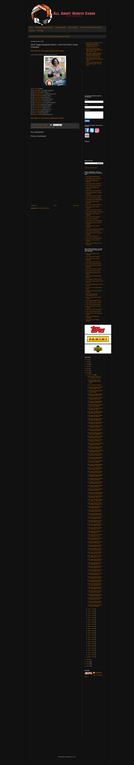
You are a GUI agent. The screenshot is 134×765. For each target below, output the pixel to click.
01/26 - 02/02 (91, 650)
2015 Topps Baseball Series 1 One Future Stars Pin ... (94, 539)
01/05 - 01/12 (91, 656)
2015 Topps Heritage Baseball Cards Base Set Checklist (94, 493)
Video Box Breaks (60, 27)
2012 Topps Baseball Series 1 (93, 300)
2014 (87, 372)
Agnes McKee (38, 99)
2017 (87, 366)
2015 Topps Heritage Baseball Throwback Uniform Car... (94, 475)
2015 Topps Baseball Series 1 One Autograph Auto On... (94, 588)
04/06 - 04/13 (91, 639)
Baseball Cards (38, 127)
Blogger (74, 756)
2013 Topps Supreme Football (93, 269)
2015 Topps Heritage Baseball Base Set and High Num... (94, 419)
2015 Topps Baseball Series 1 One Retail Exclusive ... (94, 574)
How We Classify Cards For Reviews (91, 27)
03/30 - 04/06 (91, 641)
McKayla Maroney (39, 94)
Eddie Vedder (38, 95)
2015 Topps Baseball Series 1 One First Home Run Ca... (94, 549)
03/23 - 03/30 (91, 643)
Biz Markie (37, 97)
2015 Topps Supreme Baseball (93, 178)
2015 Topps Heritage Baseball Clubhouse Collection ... (94, 426)
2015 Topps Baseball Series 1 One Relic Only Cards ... (94, 591)
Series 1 (49, 127)
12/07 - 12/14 (91, 611)
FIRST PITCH (34, 88)
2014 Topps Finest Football (92, 256)
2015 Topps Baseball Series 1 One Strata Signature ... (94, 507)
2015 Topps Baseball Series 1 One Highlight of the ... (94, 532)
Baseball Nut (98, 672)
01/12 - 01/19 (91, 654)
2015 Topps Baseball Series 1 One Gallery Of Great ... (94, 535)
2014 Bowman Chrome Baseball (94, 220)
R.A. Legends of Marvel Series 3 (94, 279)
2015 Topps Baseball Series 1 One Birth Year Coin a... (94, 556)
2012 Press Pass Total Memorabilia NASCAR (91, 294)
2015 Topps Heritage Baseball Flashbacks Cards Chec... (94, 423)
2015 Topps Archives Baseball (93, 185)
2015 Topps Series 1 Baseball (93, 197)
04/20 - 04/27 (91, 635)
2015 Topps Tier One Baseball (93, 190)
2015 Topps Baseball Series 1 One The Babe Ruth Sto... (94, 567)
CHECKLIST (47, 51)
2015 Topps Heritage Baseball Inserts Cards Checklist (94, 412)
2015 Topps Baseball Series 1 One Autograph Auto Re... (94, 577)
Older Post (76, 205)
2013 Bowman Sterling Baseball (94, 238)
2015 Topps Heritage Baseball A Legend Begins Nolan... (95, 451)
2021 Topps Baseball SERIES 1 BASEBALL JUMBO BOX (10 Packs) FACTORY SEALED (94, 55)
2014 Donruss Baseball (92, 218)
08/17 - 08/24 (91, 628)
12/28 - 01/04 (91, 374)
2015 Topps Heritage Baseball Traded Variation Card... (94, 387)
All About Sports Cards (34, 6)
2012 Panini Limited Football (93, 271)
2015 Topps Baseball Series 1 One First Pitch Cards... (94, 542)
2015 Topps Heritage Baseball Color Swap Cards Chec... (94, 465)
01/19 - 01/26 (91, 652)
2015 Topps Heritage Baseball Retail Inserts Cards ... (94, 409)
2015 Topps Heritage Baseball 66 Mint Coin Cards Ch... (94, 440)
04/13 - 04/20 (91, 637)
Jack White (37, 92)
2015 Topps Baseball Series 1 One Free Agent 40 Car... (94, 546)
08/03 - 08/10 (91, 630)
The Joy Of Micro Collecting (94, 385)
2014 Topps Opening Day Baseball (94, 229)
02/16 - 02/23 (91, 648)
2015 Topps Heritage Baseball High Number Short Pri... (94, 496)
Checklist (44, 127)
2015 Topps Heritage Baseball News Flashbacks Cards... (94, 458)
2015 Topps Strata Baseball (93, 176)
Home (31, 27)
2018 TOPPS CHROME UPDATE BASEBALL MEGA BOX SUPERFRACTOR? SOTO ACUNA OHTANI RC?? (94, 44)
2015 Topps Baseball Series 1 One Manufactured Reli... (94, 581)
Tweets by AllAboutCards (91, 167)
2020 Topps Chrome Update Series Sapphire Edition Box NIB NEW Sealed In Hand (94, 50)
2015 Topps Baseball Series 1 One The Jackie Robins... (94, 525)
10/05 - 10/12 (91, 620)
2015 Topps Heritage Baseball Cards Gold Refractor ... (94, 486)
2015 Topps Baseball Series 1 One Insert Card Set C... (94, 598)
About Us (32, 30)
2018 (87, 364)
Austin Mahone (38, 101)
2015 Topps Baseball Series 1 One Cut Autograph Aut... (94, 584)
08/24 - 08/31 (91, 626)
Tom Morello (37, 107)
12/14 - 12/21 (91, 609)
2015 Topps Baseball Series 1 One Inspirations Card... (94, 528)
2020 (87, 359)
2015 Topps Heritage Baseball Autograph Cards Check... (94, 402)
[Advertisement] (55, 191)
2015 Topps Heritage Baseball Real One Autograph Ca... (94, 433)
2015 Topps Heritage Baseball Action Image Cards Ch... (94, 468)
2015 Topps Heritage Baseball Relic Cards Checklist (94, 405)
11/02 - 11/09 (91, 615)
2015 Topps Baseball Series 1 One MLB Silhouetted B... (94, 521)
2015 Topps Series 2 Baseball (93, 183)
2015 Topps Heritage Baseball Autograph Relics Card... (94, 398)
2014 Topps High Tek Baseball (93, 210)
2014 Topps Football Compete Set (94, 211)
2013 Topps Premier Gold (92, 236)
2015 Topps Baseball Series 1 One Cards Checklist (94, 605)
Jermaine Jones (38, 102)
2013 (87, 659)
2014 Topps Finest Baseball (93, 217)
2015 (87, 370)
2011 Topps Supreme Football (93, 311)
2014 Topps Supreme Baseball (93, 204)
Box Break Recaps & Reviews (44, 27)
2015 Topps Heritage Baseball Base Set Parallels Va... (94, 416)
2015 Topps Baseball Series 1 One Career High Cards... (94, 553)
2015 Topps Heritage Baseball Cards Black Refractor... (94, 479)
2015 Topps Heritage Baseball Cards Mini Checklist (94, 489)
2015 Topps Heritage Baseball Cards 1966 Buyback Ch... (94, 447)
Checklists (40, 30)
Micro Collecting (73, 27)
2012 (87, 661)
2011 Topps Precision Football (93, 302)
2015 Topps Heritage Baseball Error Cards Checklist (94, 461)
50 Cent (36, 112)
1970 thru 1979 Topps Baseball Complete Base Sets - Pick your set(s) (94, 64)
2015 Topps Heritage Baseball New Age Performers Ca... (94, 454)
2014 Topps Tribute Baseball (93, 231)
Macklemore (37, 109)
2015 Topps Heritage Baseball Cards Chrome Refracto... (94, 482)
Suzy (35, 111)
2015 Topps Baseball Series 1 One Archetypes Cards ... (94, 570)
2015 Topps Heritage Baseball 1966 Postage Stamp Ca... (94, 437)
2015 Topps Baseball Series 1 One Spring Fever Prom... (94, 510)
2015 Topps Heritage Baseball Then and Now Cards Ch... (94, 472)
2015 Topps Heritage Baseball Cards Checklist (94, 391)
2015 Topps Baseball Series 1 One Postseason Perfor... (94, 517)
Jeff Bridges (37, 90)
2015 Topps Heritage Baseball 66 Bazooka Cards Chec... (94, 395)
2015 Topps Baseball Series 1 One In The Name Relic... (94, 560)
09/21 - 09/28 (91, 622)
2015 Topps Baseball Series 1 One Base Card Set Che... (94, 602)
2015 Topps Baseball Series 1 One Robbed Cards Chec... (94, 514)
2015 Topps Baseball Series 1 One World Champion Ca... (94, 503)
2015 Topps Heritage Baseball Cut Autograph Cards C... (94, 430)
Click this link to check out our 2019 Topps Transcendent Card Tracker (49, 36)
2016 (87, 368)
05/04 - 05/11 (91, 633)
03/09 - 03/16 (91, 646)
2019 (87, 362)
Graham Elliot (38, 106)
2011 (87, 664)
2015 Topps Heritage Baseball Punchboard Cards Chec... (94, 500)
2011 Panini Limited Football (93, 304)
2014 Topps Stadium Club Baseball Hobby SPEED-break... (94, 382)
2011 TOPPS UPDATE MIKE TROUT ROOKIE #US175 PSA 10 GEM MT (94, 59)
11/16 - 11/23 (91, 613)
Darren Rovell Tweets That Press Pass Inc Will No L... (94, 377)
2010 (87, 666)
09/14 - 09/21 (91, 624)
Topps (52, 127)
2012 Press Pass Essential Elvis (94, 309)
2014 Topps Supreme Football (93, 196)
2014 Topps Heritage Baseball (93, 263)
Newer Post (34, 205)
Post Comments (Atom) (43, 208)
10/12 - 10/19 (91, 617)
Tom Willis (37, 104)
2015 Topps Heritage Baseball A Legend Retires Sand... (95, 444)
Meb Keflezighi (38, 114)
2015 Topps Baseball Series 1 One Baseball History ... (94, 563)
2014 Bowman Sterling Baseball (94, 199)
